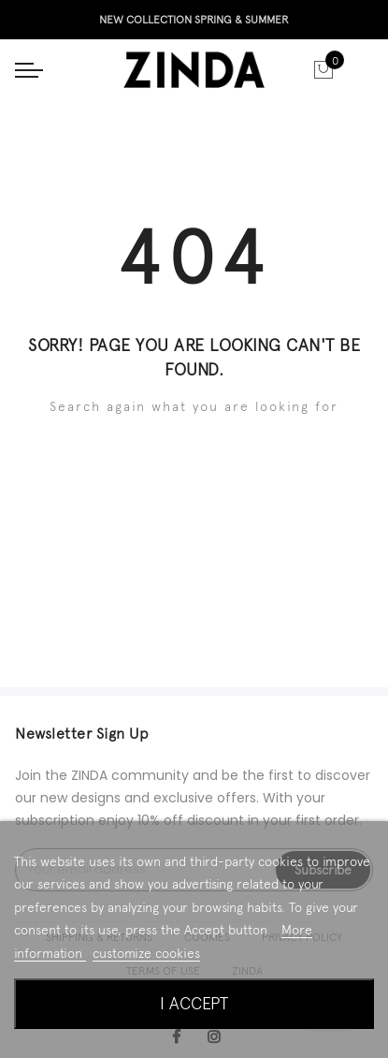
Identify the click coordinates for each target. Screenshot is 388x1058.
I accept (194, 1003)
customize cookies (146, 953)
